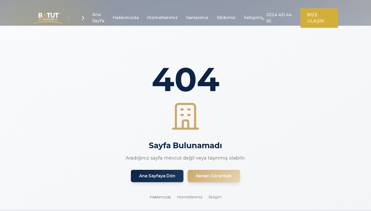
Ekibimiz (226, 17)
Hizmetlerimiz (162, 17)
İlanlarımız (197, 17)
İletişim (252, 17)
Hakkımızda (126, 17)
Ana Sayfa (98, 17)
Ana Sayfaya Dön (157, 175)
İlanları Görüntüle (214, 175)
